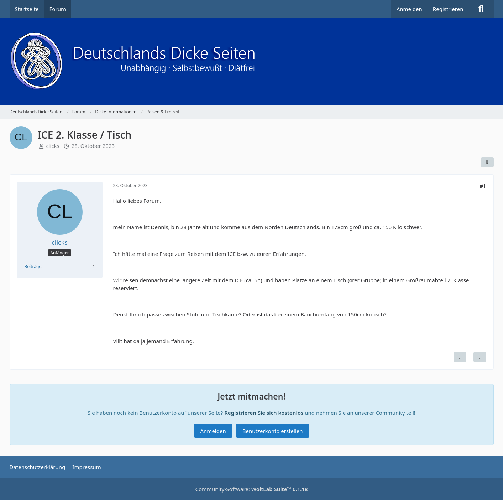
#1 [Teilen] (483, 185)
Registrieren (448, 8)
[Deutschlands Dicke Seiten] (252, 61)
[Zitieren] (479, 357)
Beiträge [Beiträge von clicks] (33, 266)
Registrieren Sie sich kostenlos (263, 412)
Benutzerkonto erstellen (272, 430)
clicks (52, 145)
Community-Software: (251, 489)
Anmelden (409, 8)
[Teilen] (487, 162)
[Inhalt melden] (460, 357)
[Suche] (481, 9)
